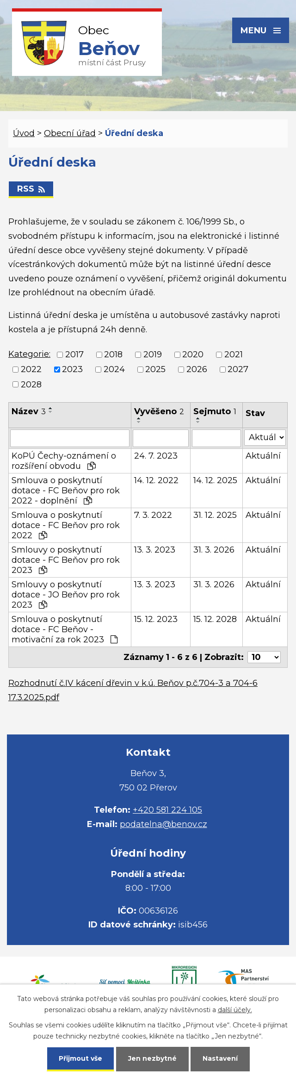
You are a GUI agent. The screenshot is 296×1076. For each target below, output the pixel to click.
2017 (74, 354)
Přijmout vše (80, 1058)
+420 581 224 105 (167, 810)
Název (29, 411)
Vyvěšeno (159, 411)
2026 (196, 370)
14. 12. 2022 (156, 480)
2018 (113, 354)
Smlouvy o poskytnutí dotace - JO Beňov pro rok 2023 (66, 594)
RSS (31, 189)
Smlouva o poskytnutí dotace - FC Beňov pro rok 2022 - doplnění (66, 490)
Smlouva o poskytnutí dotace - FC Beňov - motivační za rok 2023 (64, 629)
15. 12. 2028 (215, 619)
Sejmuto (214, 411)
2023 (72, 370)
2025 (155, 370)
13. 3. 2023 (154, 550)
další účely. (235, 1010)
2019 (152, 354)
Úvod (24, 133)
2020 (193, 354)
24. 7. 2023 (156, 456)
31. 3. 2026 (213, 550)
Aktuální (263, 456)
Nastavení (220, 1058)
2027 (238, 370)
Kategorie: (29, 354)
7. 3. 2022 (153, 515)
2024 (114, 370)
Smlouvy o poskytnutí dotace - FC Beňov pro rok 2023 (66, 560)
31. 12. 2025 (215, 515)
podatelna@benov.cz (163, 824)
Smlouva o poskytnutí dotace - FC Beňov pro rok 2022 (66, 525)
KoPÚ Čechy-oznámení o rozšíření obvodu (64, 461)
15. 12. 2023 (156, 619)
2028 (31, 384)
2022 (31, 370)
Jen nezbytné (152, 1058)
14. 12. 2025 (215, 480)
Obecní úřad (70, 133)
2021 (233, 354)
